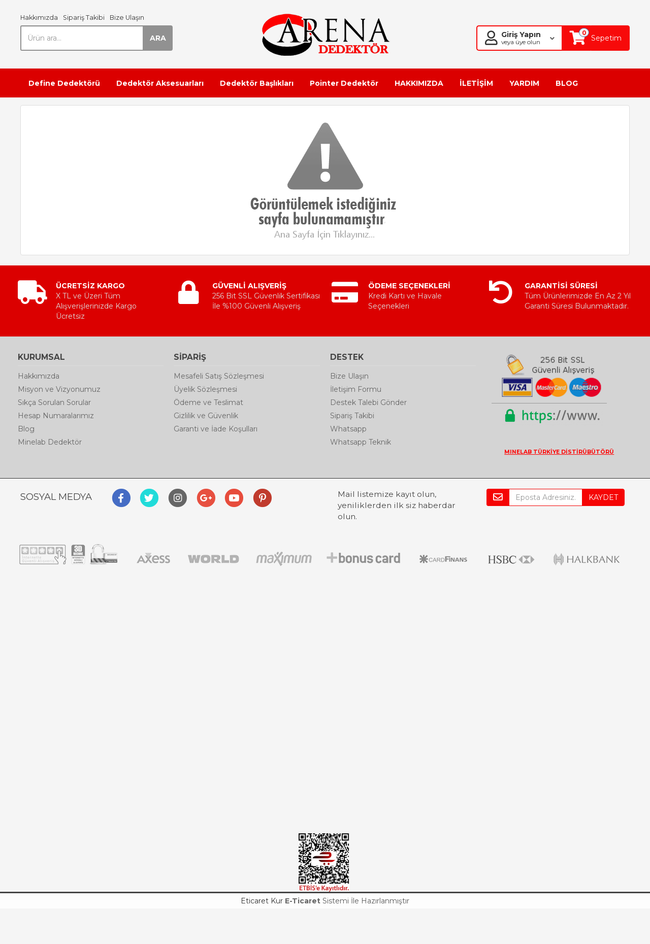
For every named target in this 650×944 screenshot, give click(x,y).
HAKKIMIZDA (419, 83)
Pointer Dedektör (344, 83)
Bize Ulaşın (127, 17)
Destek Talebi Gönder (368, 402)
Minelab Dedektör (50, 442)
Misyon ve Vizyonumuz (59, 389)
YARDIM (524, 83)
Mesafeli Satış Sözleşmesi (219, 376)
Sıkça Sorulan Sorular (54, 402)
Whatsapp (348, 428)
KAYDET (603, 497)
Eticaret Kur (262, 900)
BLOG (567, 83)
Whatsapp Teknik (360, 442)
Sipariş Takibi (84, 17)
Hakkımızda (39, 17)
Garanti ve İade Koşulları (215, 428)
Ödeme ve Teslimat (208, 402)
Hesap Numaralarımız (56, 415)
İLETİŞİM (476, 83)
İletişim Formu (355, 389)
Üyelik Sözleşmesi (205, 389)
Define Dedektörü (64, 83)
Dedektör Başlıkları (257, 83)
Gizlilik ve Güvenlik (206, 415)
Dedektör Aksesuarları (160, 83)
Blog (26, 428)
